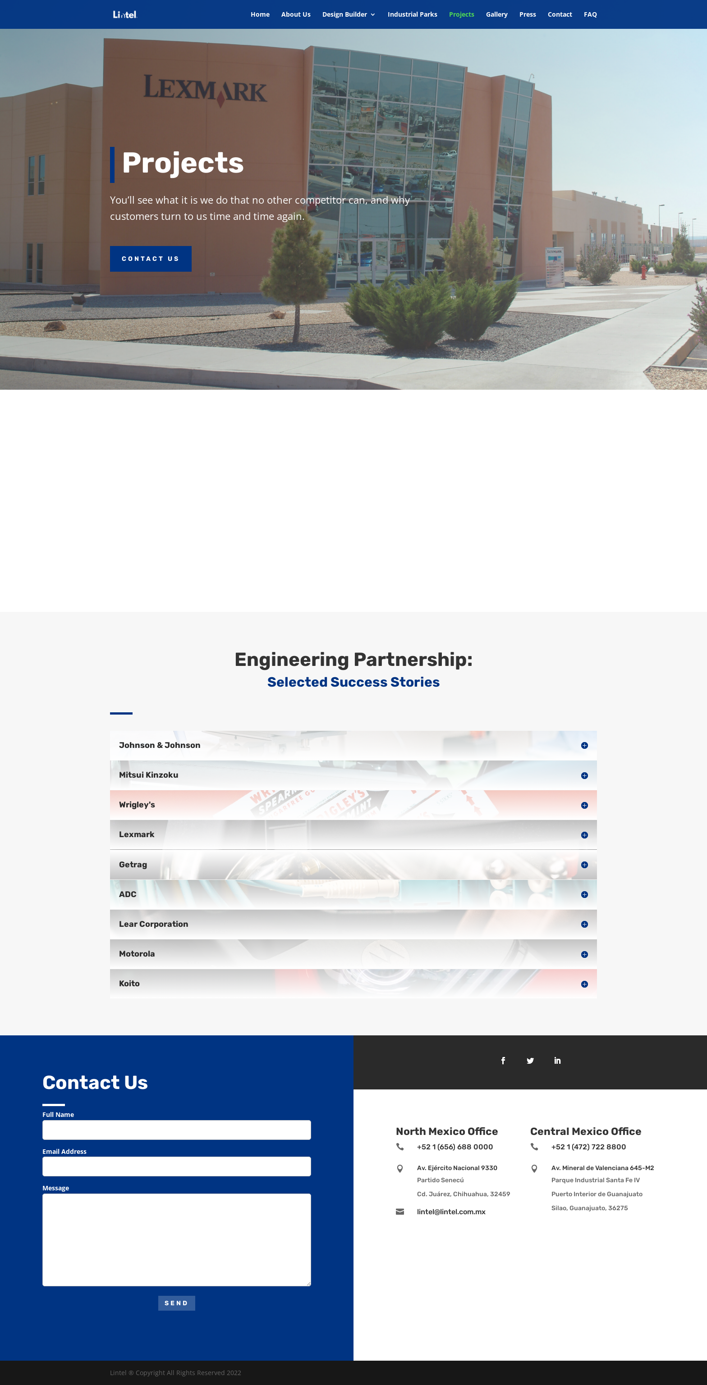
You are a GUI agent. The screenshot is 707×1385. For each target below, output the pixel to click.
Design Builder (344, 14)
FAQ (590, 14)
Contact (560, 14)
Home (260, 14)
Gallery (497, 14)
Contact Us (151, 259)
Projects (461, 14)
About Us (296, 14)
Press (527, 14)
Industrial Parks (412, 14)
